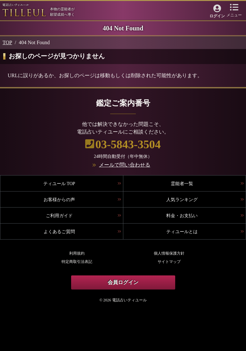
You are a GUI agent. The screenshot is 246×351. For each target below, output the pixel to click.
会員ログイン (123, 282)
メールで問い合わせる (124, 164)
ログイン (217, 16)
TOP (7, 42)
